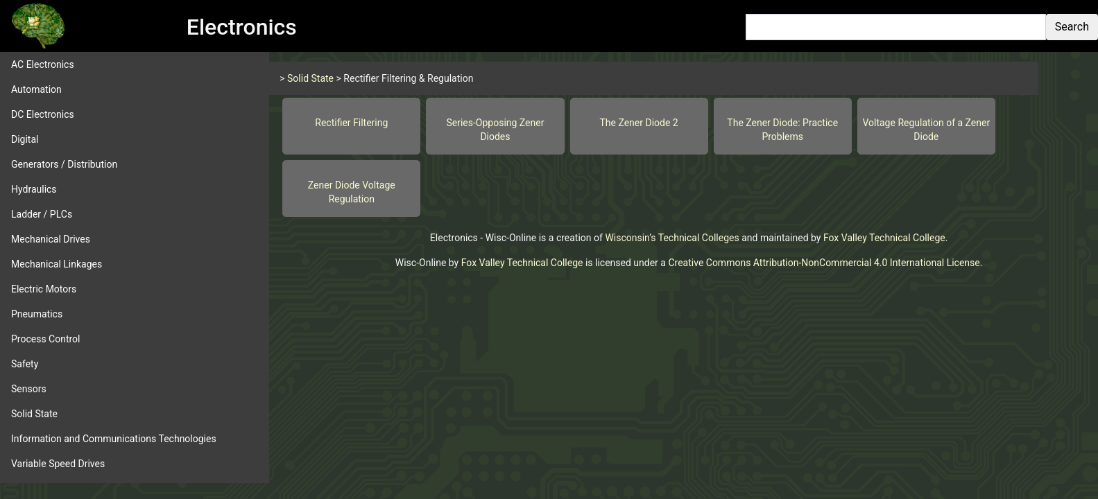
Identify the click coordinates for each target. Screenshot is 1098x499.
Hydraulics (34, 189)
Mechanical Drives (50, 239)
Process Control (45, 338)
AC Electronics (42, 64)
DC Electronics (42, 114)
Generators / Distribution (64, 164)
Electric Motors (43, 289)
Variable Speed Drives (58, 463)
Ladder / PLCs (41, 214)
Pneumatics (36, 313)
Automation (36, 89)
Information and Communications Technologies (113, 438)
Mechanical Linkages (56, 264)
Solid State (34, 413)
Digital (24, 139)
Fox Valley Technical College (884, 237)
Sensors (28, 388)
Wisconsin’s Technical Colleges (672, 237)
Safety (24, 363)
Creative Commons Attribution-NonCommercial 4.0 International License (823, 262)
